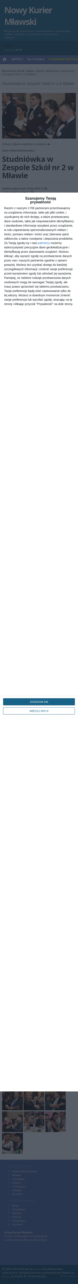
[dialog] (39, 642)
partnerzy (44, 243)
